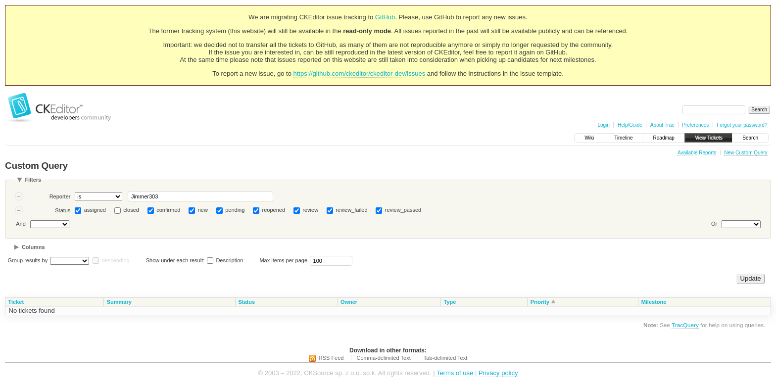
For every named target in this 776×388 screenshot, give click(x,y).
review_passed (403, 210)
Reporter (60, 196)
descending (115, 260)
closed (131, 210)
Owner (348, 302)
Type (450, 302)
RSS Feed (331, 358)
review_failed (351, 210)
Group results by (28, 260)
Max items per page (283, 260)
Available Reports (697, 152)
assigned (95, 210)
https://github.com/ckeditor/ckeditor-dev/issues (359, 73)
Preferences (695, 125)
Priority (540, 302)
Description (225, 260)
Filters (33, 180)
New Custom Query (745, 152)
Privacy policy (498, 373)
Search (750, 138)
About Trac (662, 125)
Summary (119, 302)
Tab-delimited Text (445, 358)
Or (714, 224)
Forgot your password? (742, 125)
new (203, 210)
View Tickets (708, 138)
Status (62, 210)
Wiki (589, 138)
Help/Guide (630, 125)
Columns (33, 247)
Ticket (16, 302)
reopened (274, 210)
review (310, 210)
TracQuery (685, 325)
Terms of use (454, 373)
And (21, 224)
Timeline (623, 138)
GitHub (385, 17)
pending (234, 210)
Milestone (654, 302)
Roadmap (664, 138)
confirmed (168, 210)
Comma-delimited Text (384, 358)
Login (603, 125)
